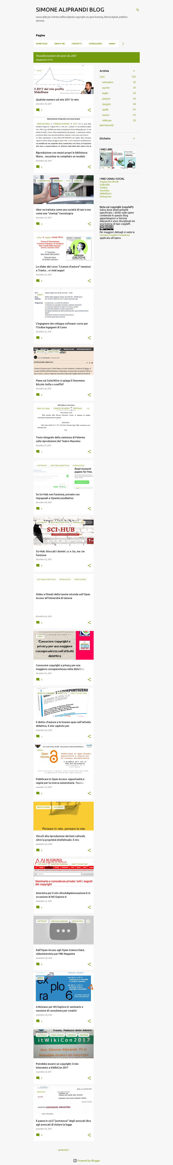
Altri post (63, 1150)
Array (112, 44)
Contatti (77, 44)
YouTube (104, 190)
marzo (105, 115)
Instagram (105, 196)
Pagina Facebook (109, 181)
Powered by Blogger (86, 1160)
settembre (107, 82)
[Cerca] (138, 10)
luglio (105, 93)
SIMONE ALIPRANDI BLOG (70, 9)
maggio (106, 104)
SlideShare (105, 193)
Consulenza (95, 44)
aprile (105, 109)
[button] (89, 110)
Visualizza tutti (44, 60)
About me (59, 44)
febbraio (107, 120)
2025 (102, 76)
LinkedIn (105, 184)
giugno (106, 98)
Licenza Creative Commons (115, 235)
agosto (106, 87)
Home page (42, 44)
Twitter (104, 187)
